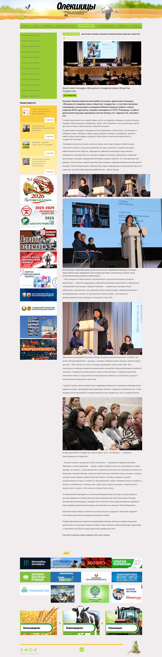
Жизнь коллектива (106, 26)
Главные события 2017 (30, 85)
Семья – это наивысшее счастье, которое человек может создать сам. (41, 111)
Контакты (136, 26)
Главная (25, 26)
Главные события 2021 (30, 63)
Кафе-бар (123, 26)
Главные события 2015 (30, 96)
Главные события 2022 (30, 57)
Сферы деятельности (65, 26)
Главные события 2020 (30, 68)
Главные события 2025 (30, 41)
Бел (22, 16)
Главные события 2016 (30, 90)
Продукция (47, 26)
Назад (66, 553)
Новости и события (86, 26)
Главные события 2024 (30, 46)
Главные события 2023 (30, 52)
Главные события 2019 (30, 74)
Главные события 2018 (30, 79)
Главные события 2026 (30, 35)
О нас (35, 26)
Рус (25, 16)
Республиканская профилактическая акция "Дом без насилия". (43, 128)
